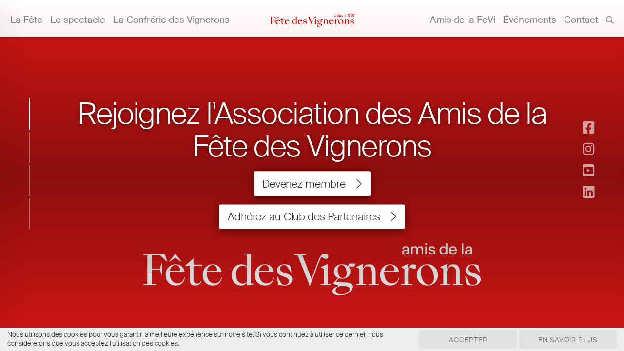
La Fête (26, 19)
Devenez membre (312, 184)
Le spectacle (77, 19)
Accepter (468, 339)
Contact (581, 20)
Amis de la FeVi (462, 19)
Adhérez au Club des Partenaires (312, 216)
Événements (529, 20)
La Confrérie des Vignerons (171, 19)
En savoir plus (568, 339)
